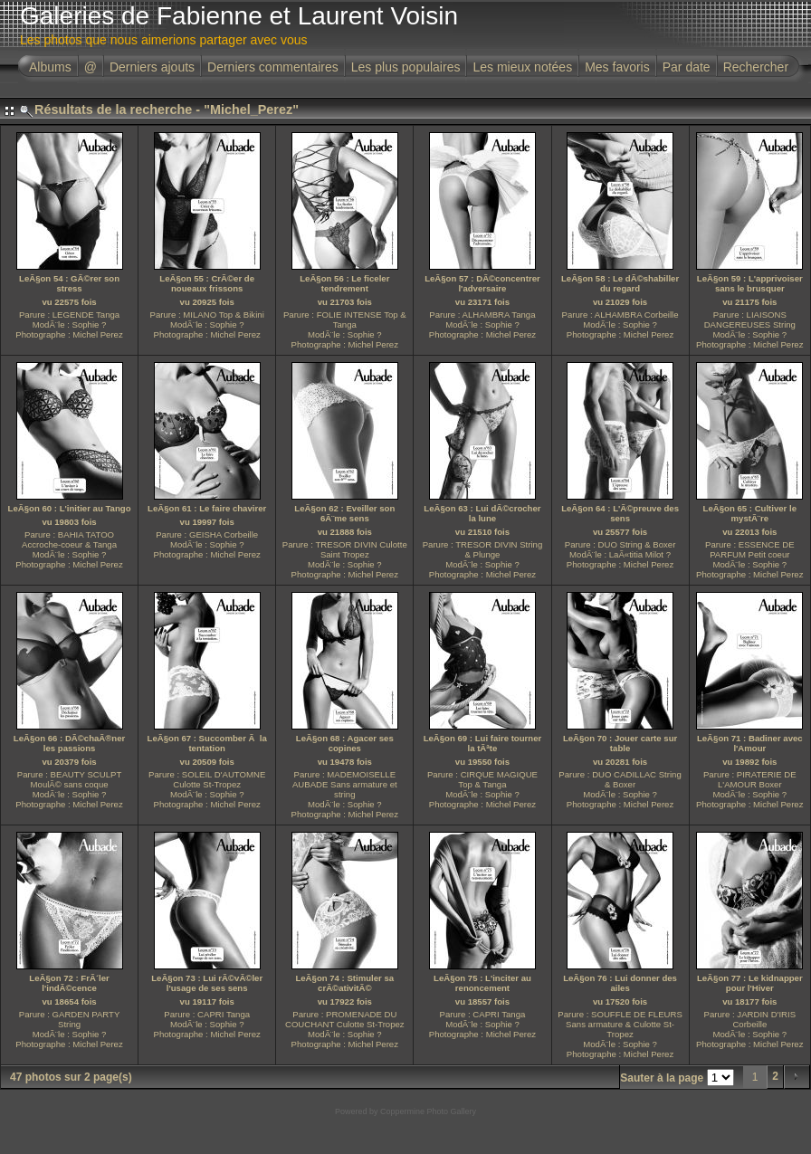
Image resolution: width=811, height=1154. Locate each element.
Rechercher (755, 67)
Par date (687, 67)
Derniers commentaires (273, 67)
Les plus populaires (406, 67)
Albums (50, 67)
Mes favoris (617, 67)
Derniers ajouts (152, 67)
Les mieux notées (522, 67)
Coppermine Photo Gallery (428, 1111)
